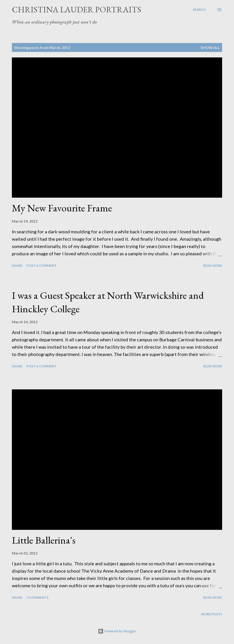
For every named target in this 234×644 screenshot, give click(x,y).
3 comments (37, 597)
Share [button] (17, 265)
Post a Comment (42, 265)
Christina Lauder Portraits (76, 9)
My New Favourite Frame (62, 207)
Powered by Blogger (117, 631)
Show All (210, 47)
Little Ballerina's (43, 540)
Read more (212, 265)
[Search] (199, 9)
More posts (211, 614)
